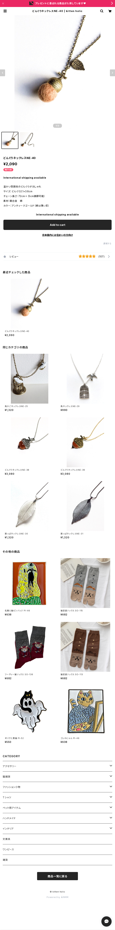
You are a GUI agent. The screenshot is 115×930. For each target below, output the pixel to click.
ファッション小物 (13, 787)
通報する (107, 243)
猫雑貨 (6, 776)
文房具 (6, 839)
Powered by (57, 897)
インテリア (8, 828)
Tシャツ (8, 797)
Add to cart (57, 225)
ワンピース (8, 849)
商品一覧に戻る (57, 876)
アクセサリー (10, 766)
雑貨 (5, 859)
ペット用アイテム (12, 807)
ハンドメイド (9, 818)
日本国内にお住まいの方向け (57, 235)
